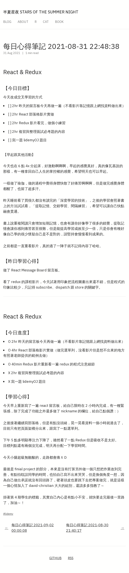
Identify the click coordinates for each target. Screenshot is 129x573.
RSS (70, 558)
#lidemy (8, 514)
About (23, 22)
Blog (7, 22)
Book (59, 22)
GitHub (55, 558)
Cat (46, 22)
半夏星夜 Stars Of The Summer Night (40, 12)
